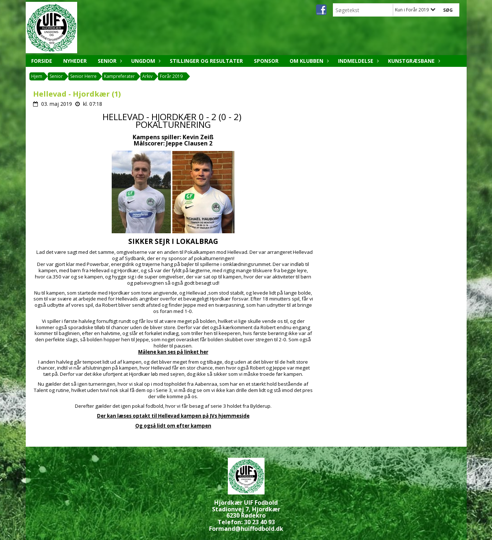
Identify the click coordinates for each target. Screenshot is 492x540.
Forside (41, 60)
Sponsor (266, 60)
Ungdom (145, 60)
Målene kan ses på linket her (173, 352)
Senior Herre (83, 76)
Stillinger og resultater (206, 60)
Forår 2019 (171, 76)
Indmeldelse (357, 60)
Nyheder (75, 60)
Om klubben (308, 60)
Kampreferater (119, 76)
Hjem (36, 76)
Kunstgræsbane (413, 60)
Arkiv (147, 76)
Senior (109, 60)
